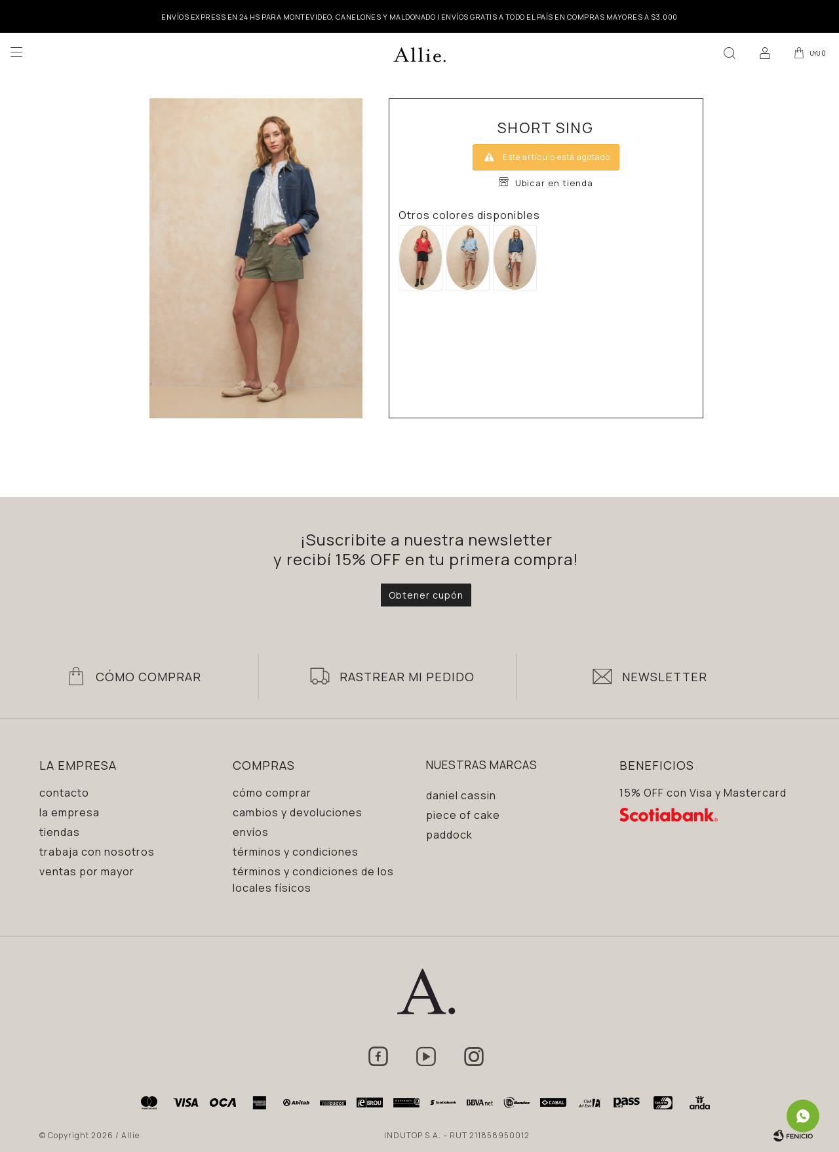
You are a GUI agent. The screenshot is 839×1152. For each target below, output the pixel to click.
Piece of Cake (463, 815)
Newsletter (664, 677)
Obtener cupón (426, 595)
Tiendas (59, 832)
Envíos (251, 832)
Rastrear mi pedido (407, 677)
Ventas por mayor (86, 871)
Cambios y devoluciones (297, 812)
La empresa (69, 812)
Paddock (449, 834)
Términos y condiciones (296, 851)
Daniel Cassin (461, 795)
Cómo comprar (272, 792)
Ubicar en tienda (554, 183)
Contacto (64, 792)
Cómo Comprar (148, 677)
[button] (727, 52)
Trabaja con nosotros (97, 851)
